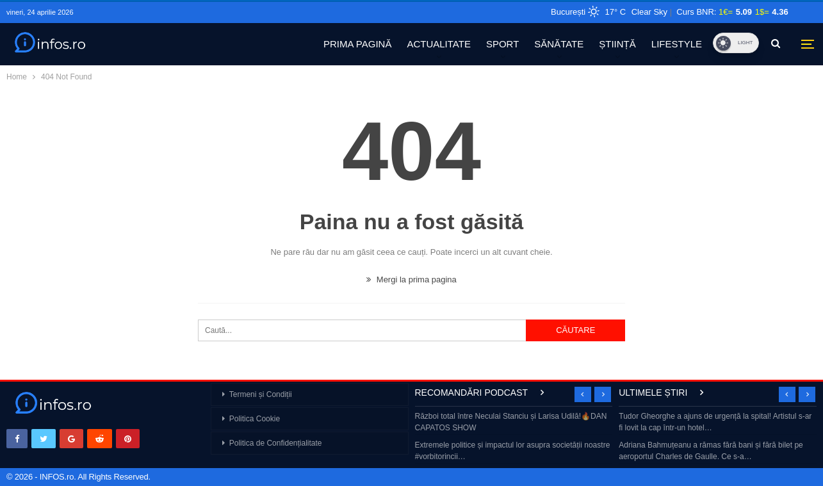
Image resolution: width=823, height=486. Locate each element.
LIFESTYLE (676, 43)
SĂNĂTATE (558, 43)
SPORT (502, 43)
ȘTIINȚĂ (617, 43)
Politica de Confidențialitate (275, 443)
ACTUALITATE (438, 43)
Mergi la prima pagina (411, 279)
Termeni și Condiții (260, 394)
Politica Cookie (254, 418)
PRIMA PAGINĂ (357, 43)
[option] (514, 437)
